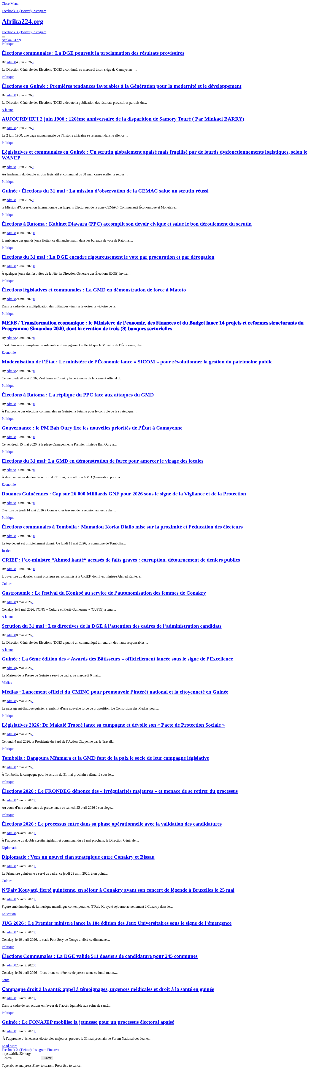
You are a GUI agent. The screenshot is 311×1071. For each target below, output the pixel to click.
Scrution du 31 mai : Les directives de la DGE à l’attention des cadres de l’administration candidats (112, 626)
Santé (6, 980)
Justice (6, 550)
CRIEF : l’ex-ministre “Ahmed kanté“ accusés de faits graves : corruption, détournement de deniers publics (121, 560)
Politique (8, 44)
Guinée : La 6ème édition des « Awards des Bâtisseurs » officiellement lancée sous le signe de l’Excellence (117, 659)
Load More (9, 1046)
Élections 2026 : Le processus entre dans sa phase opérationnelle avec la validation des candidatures (112, 824)
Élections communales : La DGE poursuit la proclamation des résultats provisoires (93, 53)
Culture (7, 584)
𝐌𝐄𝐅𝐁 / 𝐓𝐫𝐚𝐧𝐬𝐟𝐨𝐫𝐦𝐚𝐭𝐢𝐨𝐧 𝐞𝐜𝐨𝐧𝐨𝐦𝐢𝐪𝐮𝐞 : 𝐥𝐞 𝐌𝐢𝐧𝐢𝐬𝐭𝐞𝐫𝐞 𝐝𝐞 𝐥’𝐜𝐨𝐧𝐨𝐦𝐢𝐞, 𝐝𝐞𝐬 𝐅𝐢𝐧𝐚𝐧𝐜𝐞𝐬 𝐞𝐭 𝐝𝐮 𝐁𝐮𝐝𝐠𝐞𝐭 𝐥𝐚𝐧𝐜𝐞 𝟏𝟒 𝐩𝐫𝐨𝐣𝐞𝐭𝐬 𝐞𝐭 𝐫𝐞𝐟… (152, 325)
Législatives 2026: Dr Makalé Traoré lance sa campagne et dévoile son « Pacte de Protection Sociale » (113, 725)
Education (9, 914)
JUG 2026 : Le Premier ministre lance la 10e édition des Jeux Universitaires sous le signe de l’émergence (117, 923)
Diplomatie (9, 848)
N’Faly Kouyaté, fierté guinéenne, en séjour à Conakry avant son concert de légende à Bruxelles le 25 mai (118, 890)
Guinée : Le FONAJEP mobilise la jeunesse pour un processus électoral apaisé (88, 1022)
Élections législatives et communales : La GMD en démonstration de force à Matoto (94, 290)
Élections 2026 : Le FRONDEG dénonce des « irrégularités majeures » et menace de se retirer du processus (120, 791)
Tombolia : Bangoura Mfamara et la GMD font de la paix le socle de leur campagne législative (105, 758)
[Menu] (3, 37)
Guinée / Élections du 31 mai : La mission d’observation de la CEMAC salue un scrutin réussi (106, 191)
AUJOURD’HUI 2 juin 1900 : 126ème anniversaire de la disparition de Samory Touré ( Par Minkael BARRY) (123, 119)
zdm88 (11, 62)
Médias (7, 682)
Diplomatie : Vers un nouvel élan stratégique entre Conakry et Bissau (78, 857)
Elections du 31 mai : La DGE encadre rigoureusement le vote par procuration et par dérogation (108, 257)
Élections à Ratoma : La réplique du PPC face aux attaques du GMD (78, 395)
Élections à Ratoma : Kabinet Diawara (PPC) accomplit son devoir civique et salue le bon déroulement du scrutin (127, 224)
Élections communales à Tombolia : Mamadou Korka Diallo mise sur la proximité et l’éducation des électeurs (122, 527)
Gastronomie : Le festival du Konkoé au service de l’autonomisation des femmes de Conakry (104, 593)
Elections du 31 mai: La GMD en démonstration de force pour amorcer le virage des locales (102, 461)
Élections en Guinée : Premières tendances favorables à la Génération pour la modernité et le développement (121, 86)
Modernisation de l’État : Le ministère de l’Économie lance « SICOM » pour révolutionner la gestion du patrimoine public (137, 361)
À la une (7, 110)
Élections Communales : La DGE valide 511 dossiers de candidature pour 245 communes (100, 956)
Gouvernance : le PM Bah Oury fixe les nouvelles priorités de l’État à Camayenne (92, 428)
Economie (9, 352)
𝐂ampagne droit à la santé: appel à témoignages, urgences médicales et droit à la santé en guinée (108, 989)
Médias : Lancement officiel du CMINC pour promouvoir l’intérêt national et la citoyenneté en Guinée (115, 692)
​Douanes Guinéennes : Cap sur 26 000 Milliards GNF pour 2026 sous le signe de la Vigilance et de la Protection (124, 494)
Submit (47, 1058)
